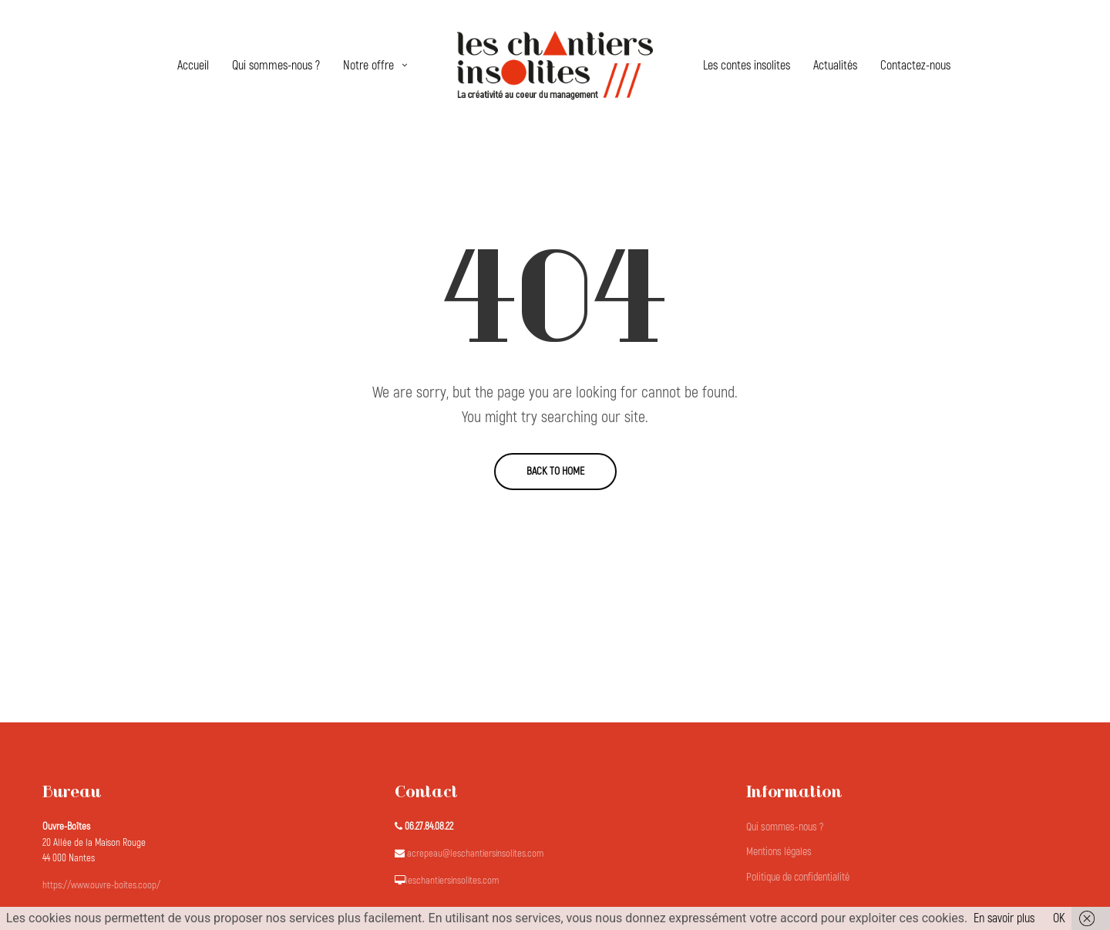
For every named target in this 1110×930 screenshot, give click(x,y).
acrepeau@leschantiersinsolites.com (475, 853)
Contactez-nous (915, 65)
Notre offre (368, 65)
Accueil (193, 65)
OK (1059, 918)
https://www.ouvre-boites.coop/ (101, 885)
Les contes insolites (746, 65)
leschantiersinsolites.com (452, 880)
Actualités (835, 65)
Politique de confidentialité (797, 877)
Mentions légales (779, 851)
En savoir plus (1004, 918)
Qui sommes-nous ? (276, 65)
